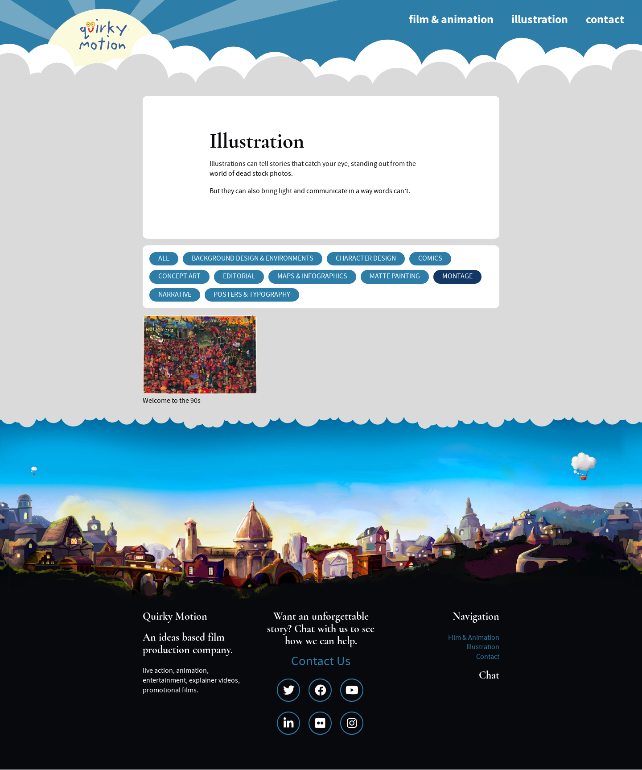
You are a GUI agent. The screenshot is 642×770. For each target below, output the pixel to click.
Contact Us (320, 661)
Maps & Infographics (312, 276)
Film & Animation (451, 20)
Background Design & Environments (252, 258)
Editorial (239, 276)
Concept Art (179, 276)
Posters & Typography (252, 294)
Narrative (174, 294)
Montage (457, 276)
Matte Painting (395, 276)
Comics (430, 258)
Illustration (539, 20)
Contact (605, 20)
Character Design (366, 258)
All (163, 258)
